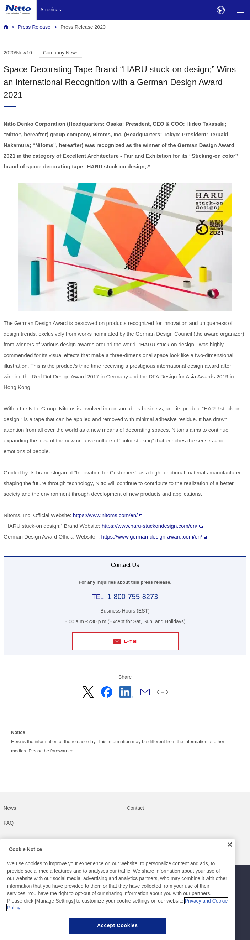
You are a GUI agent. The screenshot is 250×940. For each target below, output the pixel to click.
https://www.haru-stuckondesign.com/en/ (152, 526)
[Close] (230, 854)
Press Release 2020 (83, 27)
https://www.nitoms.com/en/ (108, 515)
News (10, 808)
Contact (135, 808)
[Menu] (240, 10)
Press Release (34, 27)
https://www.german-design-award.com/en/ (154, 537)
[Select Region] (220, 10)
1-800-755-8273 (132, 596)
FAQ (9, 823)
